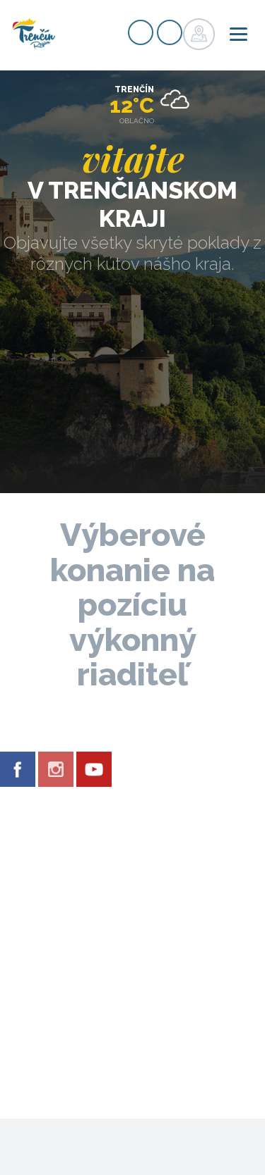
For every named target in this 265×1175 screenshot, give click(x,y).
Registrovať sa (140, 32)
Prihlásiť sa (169, 32)
